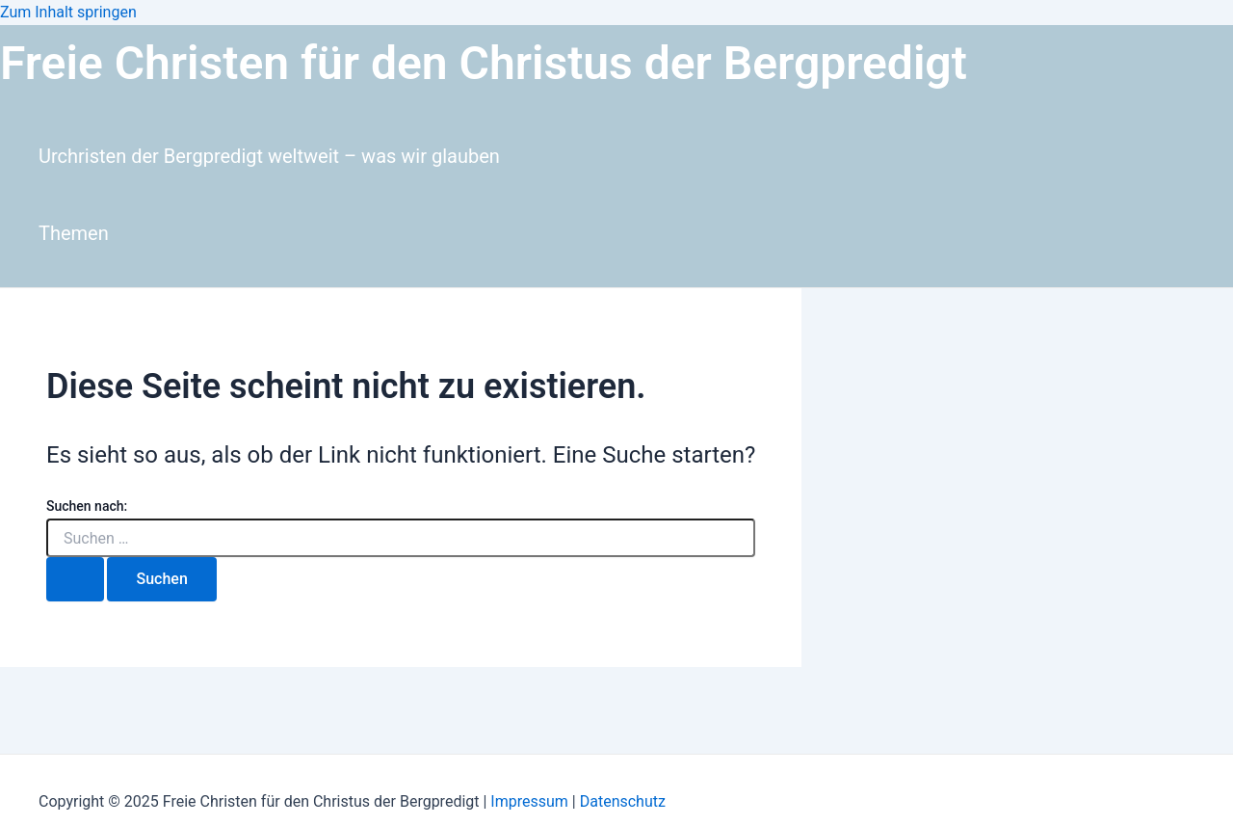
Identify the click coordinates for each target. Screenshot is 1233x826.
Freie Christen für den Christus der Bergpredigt (483, 63)
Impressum (530, 801)
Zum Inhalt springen (68, 12)
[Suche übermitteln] (75, 579)
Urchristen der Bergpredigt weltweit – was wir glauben (269, 156)
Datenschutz (623, 801)
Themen (74, 233)
